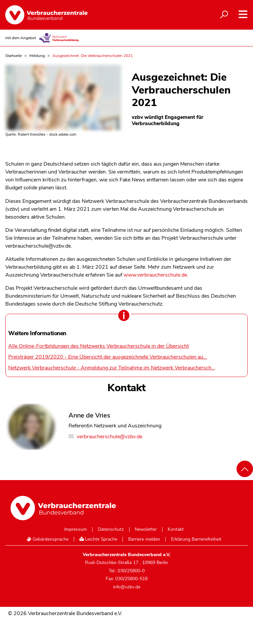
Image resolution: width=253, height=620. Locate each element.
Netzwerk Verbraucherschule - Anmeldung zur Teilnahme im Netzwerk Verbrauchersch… (111, 367)
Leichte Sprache (98, 539)
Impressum (75, 529)
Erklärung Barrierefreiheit (196, 539)
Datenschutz (111, 529)
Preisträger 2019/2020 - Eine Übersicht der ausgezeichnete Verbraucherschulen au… (107, 357)
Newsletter (146, 529)
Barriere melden (144, 539)
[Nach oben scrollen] (245, 469)
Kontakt (176, 529)
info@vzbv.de (126, 587)
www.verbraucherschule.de (155, 275)
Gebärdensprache (47, 539)
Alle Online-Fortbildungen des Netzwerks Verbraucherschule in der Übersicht (98, 346)
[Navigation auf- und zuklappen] (243, 14)
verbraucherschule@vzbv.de (105, 436)
